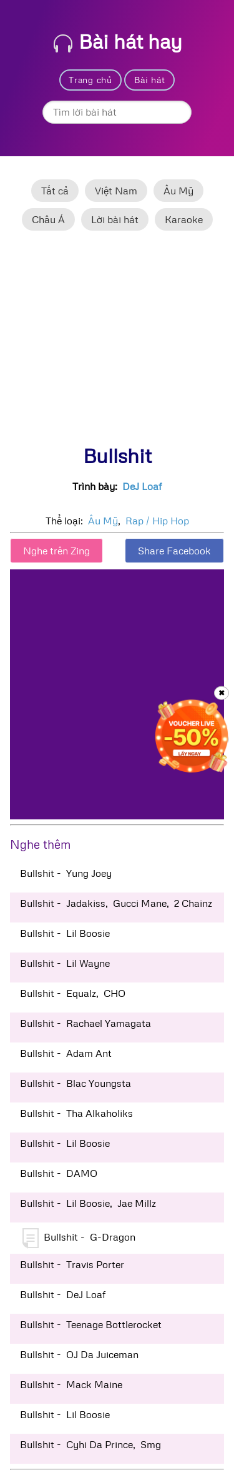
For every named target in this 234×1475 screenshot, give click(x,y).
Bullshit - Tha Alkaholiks (76, 1113)
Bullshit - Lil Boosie (65, 933)
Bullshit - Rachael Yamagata (85, 1023)
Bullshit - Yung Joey (66, 873)
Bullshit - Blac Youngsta (75, 1083)
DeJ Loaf (142, 486)
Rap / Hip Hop (157, 520)
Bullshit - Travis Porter (72, 1264)
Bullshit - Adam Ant (66, 1053)
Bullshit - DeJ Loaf (63, 1294)
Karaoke (184, 219)
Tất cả (55, 190)
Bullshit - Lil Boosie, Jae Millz (88, 1203)
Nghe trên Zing (56, 550)
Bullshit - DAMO (58, 1173)
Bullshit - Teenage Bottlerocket (91, 1324)
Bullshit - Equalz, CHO (72, 993)
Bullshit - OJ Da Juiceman (79, 1354)
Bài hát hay (118, 41)
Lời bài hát (115, 219)
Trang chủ (90, 79)
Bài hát (149, 79)
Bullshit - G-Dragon (78, 1238)
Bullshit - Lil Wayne (65, 963)
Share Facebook (174, 550)
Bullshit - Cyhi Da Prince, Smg (90, 1444)
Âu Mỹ (178, 190)
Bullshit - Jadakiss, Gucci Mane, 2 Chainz (116, 903)
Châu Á (48, 219)
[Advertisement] (117, 343)
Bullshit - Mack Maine (71, 1384)
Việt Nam (116, 190)
